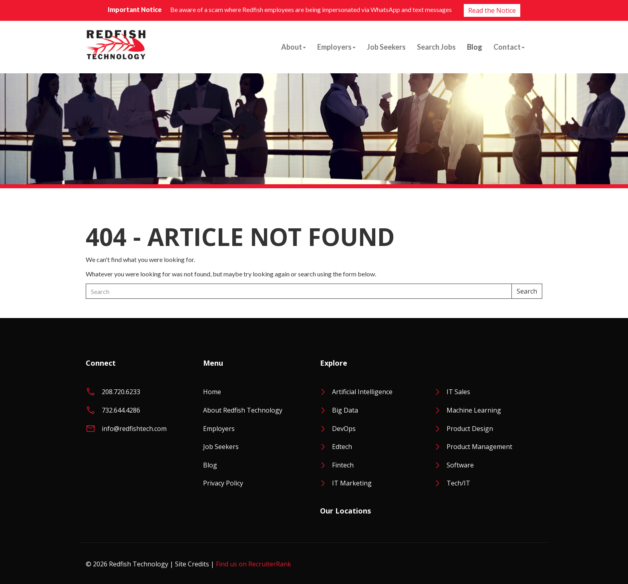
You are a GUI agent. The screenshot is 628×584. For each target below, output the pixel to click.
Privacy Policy (223, 483)
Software (460, 465)
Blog (474, 46)
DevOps (344, 428)
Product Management (479, 446)
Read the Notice (492, 10)
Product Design (470, 428)
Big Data (345, 410)
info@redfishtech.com (134, 428)
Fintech (343, 465)
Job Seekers (386, 46)
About (293, 46)
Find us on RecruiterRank (253, 564)
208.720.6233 (121, 391)
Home (212, 391)
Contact (509, 46)
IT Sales (458, 391)
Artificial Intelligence (362, 391)
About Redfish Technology (242, 410)
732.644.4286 (121, 410)
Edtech (342, 446)
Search (527, 291)
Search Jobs (436, 46)
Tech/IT (458, 483)
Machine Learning (474, 410)
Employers (336, 46)
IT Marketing (352, 483)
